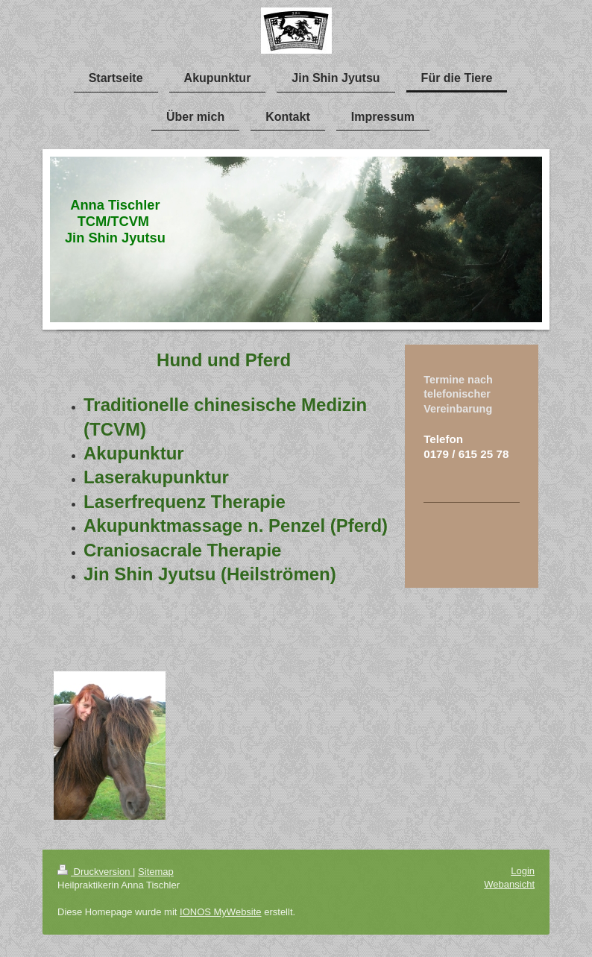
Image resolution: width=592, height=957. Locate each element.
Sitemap (156, 871)
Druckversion (95, 871)
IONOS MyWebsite (221, 911)
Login (523, 870)
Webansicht (509, 884)
